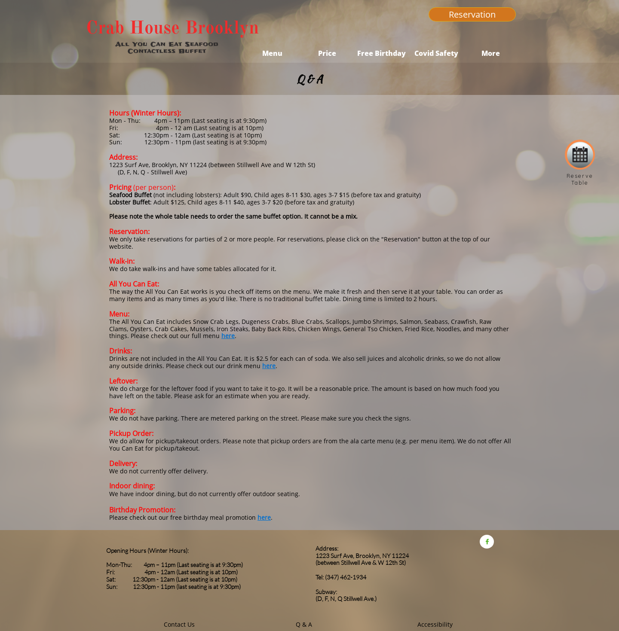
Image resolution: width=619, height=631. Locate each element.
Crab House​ (133, 27)
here (228, 336)
